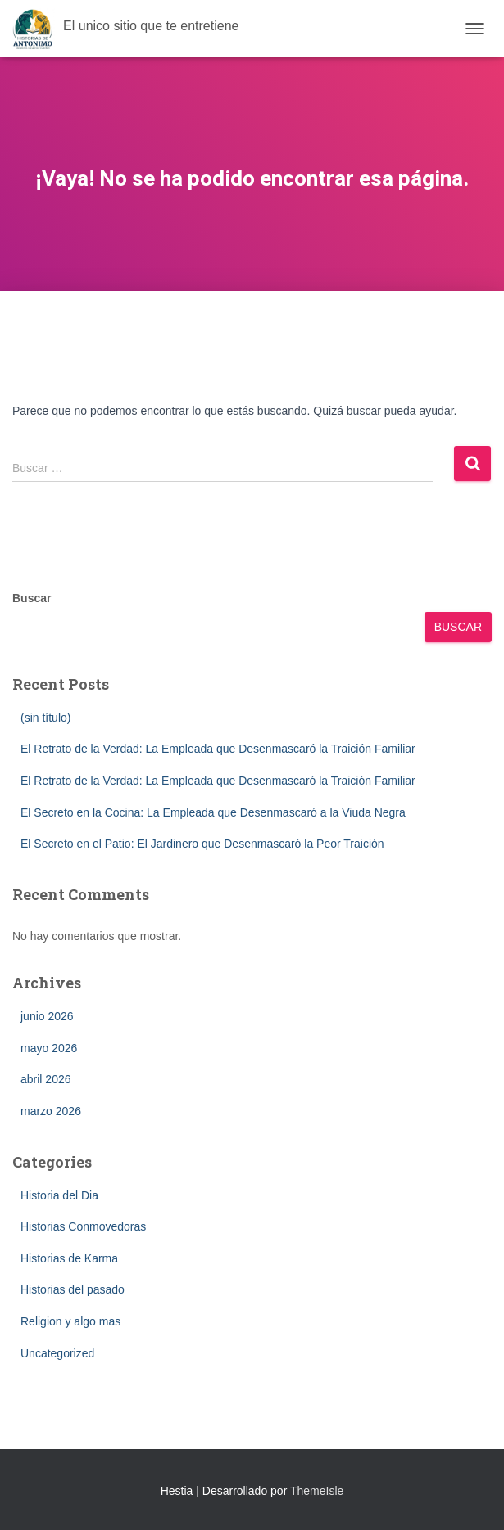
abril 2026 (45, 1079)
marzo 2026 (50, 1111)
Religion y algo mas (70, 1321)
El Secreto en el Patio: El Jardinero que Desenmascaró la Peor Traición (202, 843)
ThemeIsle (316, 1490)
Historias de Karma (69, 1258)
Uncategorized (57, 1353)
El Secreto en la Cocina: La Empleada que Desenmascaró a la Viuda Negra (213, 812)
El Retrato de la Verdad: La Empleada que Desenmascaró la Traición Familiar (217, 748)
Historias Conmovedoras (83, 1226)
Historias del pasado (72, 1289)
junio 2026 (47, 1016)
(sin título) (45, 717)
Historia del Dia (59, 1195)
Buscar (31, 598)
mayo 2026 (48, 1048)
